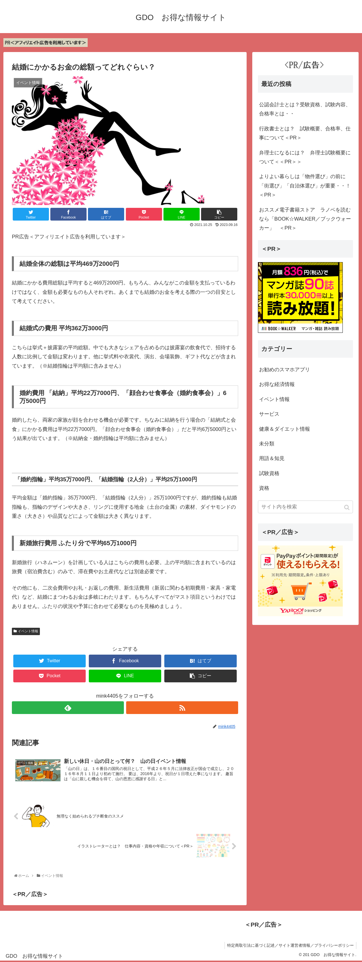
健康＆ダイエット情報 (284, 429)
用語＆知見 (272, 458)
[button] (347, 507)
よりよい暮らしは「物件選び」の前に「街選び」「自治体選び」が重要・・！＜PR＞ (305, 186)
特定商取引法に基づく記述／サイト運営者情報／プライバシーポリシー (290, 946)
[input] (305, 507)
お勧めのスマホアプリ (284, 369)
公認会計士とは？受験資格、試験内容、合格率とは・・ (305, 109)
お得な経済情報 (277, 384)
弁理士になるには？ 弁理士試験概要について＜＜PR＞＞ (305, 157)
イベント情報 (28, 631)
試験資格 (269, 473)
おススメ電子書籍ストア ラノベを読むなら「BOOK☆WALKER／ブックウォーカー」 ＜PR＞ (305, 219)
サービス (269, 414)
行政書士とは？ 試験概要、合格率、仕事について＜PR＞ (305, 133)
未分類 (266, 444)
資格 (264, 488)
